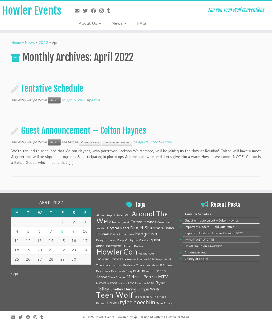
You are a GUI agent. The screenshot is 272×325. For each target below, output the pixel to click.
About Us (90, 23)
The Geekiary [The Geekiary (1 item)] (143, 296)
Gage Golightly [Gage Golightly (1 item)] (127, 240)
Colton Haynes (90, 142)
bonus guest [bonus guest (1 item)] (120, 222)
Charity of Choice (197, 259)
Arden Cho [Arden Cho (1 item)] (123, 215)
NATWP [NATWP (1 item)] (101, 283)
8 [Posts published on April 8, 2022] (62, 231)
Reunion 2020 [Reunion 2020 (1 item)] (144, 283)
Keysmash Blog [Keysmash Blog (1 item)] (121, 271)
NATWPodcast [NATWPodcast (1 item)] (117, 283)
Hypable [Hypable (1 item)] (162, 259)
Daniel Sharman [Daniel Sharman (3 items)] (146, 227)
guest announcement (117, 142)
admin (95, 100)
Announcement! (196, 252)
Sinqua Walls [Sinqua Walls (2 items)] (148, 289)
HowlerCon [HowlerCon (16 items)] (117, 251)
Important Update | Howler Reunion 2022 (214, 233)
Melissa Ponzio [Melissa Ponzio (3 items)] (141, 276)
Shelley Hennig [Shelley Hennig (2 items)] (123, 289)
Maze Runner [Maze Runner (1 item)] (116, 277)
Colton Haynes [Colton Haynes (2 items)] (143, 221)
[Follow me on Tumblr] (110, 10)
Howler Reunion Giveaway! (203, 246)
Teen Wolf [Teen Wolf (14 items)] (114, 294)
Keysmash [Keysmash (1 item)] (103, 271)
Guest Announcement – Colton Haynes (83, 130)
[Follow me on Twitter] (87, 10)
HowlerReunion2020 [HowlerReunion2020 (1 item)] (141, 259)
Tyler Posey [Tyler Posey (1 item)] (164, 303)
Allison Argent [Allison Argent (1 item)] (105, 215)
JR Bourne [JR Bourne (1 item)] (165, 265)
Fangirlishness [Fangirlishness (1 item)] (106, 240)
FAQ (141, 23)
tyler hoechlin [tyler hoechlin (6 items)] (137, 302)
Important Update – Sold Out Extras (209, 227)
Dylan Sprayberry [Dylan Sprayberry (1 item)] (122, 234)
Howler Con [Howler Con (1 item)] (147, 253)
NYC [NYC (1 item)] (131, 283)
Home (16, 42)
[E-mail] (79, 10)
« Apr (14, 274)
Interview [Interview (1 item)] (151, 265)
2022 (43, 42)
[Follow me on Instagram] (103, 10)
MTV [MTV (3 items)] (163, 276)
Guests (54, 100)
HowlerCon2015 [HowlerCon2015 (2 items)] (111, 259)
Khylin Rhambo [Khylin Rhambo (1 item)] (143, 271)
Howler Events (31, 10)
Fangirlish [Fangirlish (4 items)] (146, 233)
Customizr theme (177, 317)
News (119, 23)
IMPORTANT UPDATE (199, 240)
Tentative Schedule (52, 88)
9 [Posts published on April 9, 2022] (74, 231)
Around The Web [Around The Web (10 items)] (132, 217)
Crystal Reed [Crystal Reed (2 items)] (118, 228)
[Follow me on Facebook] (95, 10)
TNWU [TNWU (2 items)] (113, 303)
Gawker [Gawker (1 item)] (144, 240)
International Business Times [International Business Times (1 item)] (124, 265)
